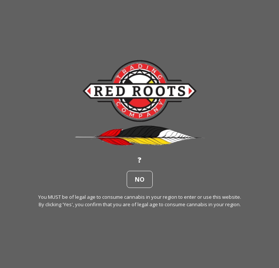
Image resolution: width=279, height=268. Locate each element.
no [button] (140, 179)
